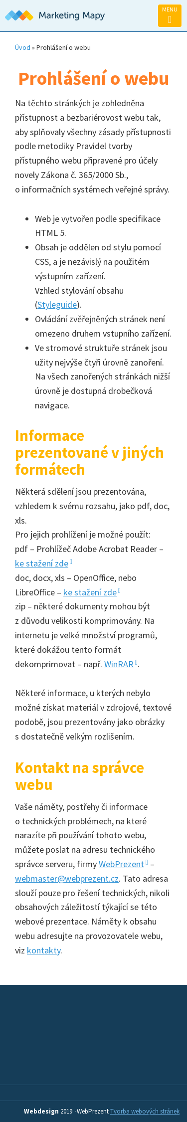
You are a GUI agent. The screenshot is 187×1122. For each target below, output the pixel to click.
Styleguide (57, 304)
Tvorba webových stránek (145, 1111)
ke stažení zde (41, 563)
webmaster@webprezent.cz (67, 878)
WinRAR (119, 664)
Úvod (22, 47)
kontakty (43, 950)
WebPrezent (121, 864)
